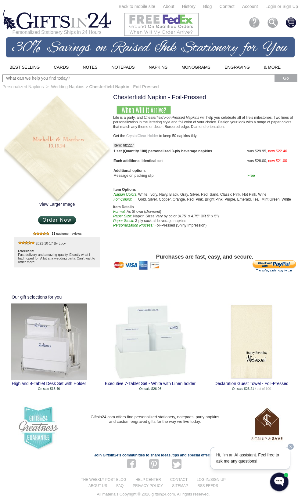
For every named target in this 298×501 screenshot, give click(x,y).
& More (272, 67)
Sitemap (180, 486)
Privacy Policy (148, 486)
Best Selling (24, 67)
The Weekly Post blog (103, 479)
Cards (61, 67)
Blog (207, 6)
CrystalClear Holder (142, 136)
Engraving (237, 67)
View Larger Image (57, 204)
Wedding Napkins (67, 86)
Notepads (123, 67)
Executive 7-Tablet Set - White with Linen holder (150, 383)
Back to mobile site (137, 6)
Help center (148, 479)
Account (250, 6)
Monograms (195, 67)
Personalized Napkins (23, 86)
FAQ (120, 486)
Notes (90, 67)
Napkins (158, 67)
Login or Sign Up (281, 6)
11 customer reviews (67, 233)
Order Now (56, 220)
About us (97, 486)
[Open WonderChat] (279, 482)
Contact (227, 6)
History (188, 6)
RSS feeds (207, 486)
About (168, 6)
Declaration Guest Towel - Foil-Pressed (251, 383)
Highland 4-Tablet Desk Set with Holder (49, 383)
